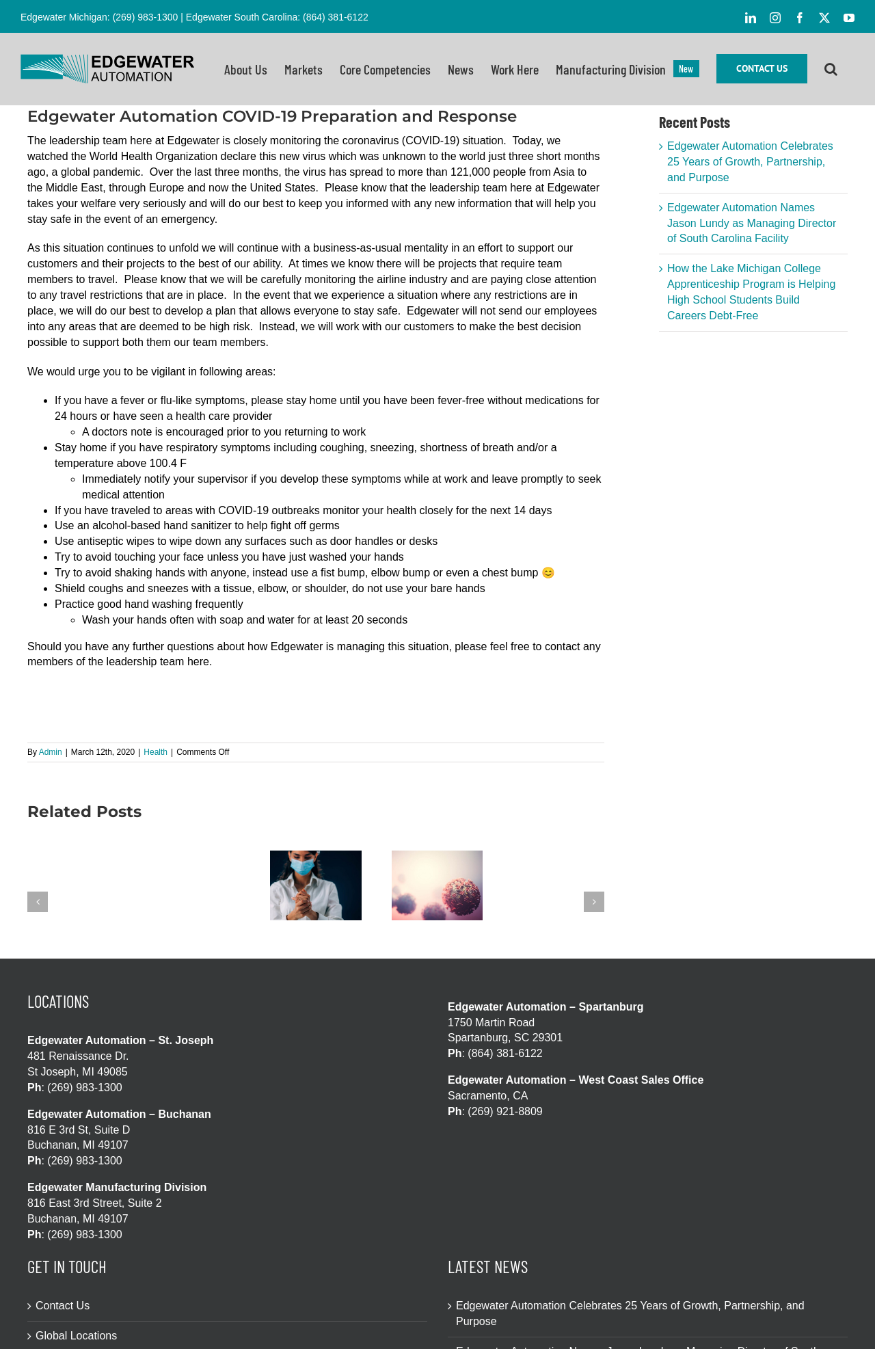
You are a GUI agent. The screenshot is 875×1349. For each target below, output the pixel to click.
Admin (50, 752)
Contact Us (63, 1305)
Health (155, 752)
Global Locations (76, 1335)
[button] (830, 69)
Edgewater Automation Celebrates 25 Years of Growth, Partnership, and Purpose (750, 161)
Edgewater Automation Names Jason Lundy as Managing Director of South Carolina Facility (751, 223)
